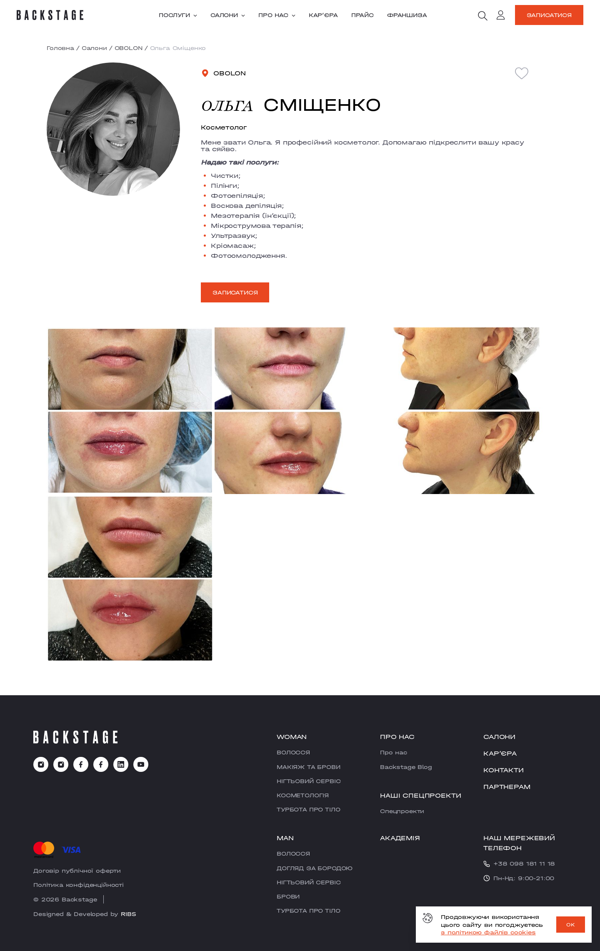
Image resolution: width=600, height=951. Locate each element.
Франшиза (407, 15)
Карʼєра (323, 15)
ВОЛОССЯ (293, 752)
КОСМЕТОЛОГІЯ (303, 795)
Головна (60, 48)
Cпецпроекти (402, 811)
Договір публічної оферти (77, 870)
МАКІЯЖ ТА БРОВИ (308, 767)
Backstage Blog (406, 767)
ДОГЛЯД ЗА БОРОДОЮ (314, 868)
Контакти (503, 770)
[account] (500, 16)
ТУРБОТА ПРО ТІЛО (308, 809)
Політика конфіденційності (78, 884)
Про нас (276, 15)
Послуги (178, 15)
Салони (227, 15)
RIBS (128, 914)
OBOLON (128, 48)
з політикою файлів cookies (488, 932)
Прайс (362, 15)
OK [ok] (570, 925)
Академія (400, 838)
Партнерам (506, 787)
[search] (482, 15)
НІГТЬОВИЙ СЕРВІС (308, 781)
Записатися (549, 15)
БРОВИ (288, 896)
